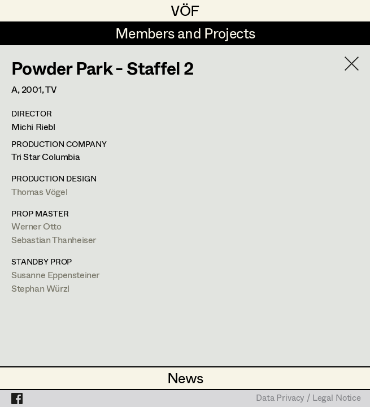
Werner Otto (36, 226)
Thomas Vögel (39, 191)
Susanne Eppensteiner (55, 274)
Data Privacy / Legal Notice (308, 398)
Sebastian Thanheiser (53, 239)
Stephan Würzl (40, 288)
